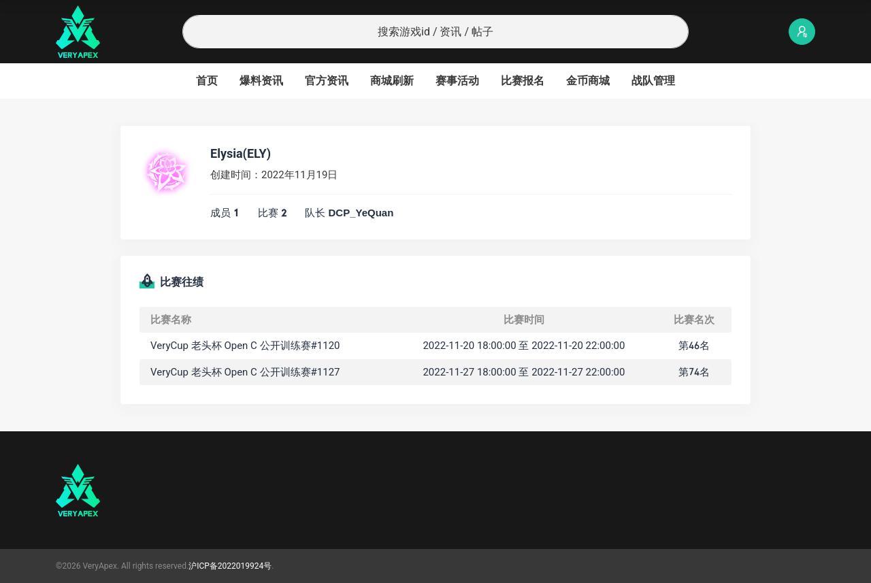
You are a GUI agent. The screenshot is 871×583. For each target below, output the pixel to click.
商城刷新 (392, 80)
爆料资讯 (261, 80)
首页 (207, 80)
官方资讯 (326, 80)
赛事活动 (457, 80)
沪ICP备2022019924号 (230, 566)
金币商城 (588, 80)
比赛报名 (522, 80)
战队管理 (653, 80)
